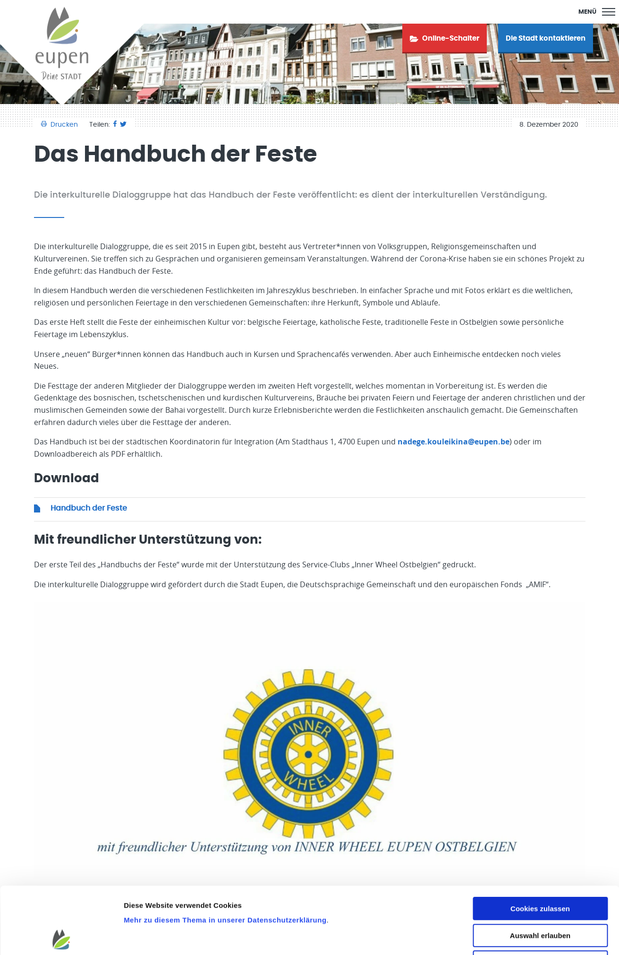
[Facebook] (115, 125)
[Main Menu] (596, 12)
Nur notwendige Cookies (540, 895)
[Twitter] (123, 125)
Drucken (60, 125)
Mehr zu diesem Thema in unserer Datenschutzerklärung (225, 853)
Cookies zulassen (540, 842)
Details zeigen (502, 936)
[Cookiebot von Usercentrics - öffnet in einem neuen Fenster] (61, 936)
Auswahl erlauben (540, 869)
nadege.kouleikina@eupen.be (453, 441)
